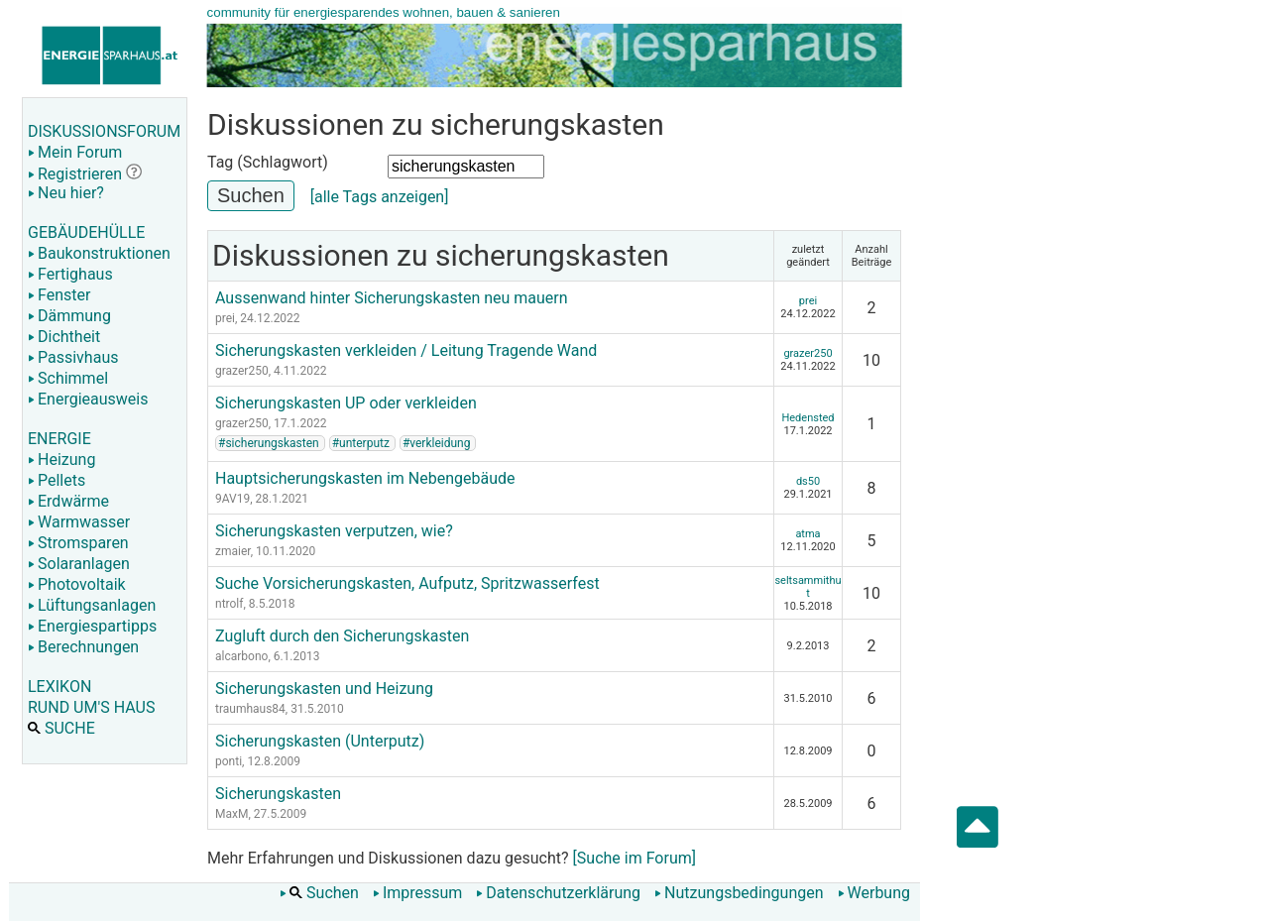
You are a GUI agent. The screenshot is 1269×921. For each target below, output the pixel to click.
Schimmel (68, 378)
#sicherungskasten (268, 443)
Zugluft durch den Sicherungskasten (342, 636)
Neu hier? (66, 192)
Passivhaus (73, 357)
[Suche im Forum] (634, 858)
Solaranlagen (79, 563)
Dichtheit (64, 336)
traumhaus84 (250, 709)
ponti (228, 761)
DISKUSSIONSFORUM (104, 131)
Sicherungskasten (278, 793)
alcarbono (241, 656)
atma (807, 533)
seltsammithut (807, 587)
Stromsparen (78, 542)
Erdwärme (68, 501)
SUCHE (61, 728)
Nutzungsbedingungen (738, 892)
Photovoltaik (77, 584)
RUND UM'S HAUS (91, 707)
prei (225, 318)
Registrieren (75, 174)
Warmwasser (79, 522)
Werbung (874, 892)
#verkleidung (437, 443)
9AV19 (232, 499)
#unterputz (361, 443)
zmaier (233, 551)
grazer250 (242, 371)
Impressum (418, 892)
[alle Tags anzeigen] (379, 196)
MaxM (231, 814)
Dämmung (69, 315)
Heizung (61, 459)
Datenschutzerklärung (558, 892)
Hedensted (807, 417)
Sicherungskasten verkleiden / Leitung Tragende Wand (406, 350)
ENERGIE (59, 438)
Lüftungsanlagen (92, 605)
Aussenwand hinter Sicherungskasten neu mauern (391, 297)
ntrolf (229, 604)
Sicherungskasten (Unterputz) (319, 741)
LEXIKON (59, 686)
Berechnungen (83, 646)
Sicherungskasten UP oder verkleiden (346, 403)
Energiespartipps (92, 626)
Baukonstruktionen (99, 253)
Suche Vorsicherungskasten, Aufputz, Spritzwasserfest (407, 583)
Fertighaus (70, 274)
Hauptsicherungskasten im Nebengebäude (365, 478)
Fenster (59, 295)
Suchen (319, 892)
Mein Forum (75, 152)
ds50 (808, 481)
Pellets (56, 480)
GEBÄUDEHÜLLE (86, 232)
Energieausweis (88, 399)
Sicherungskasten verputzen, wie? (334, 530)
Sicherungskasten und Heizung (324, 688)
